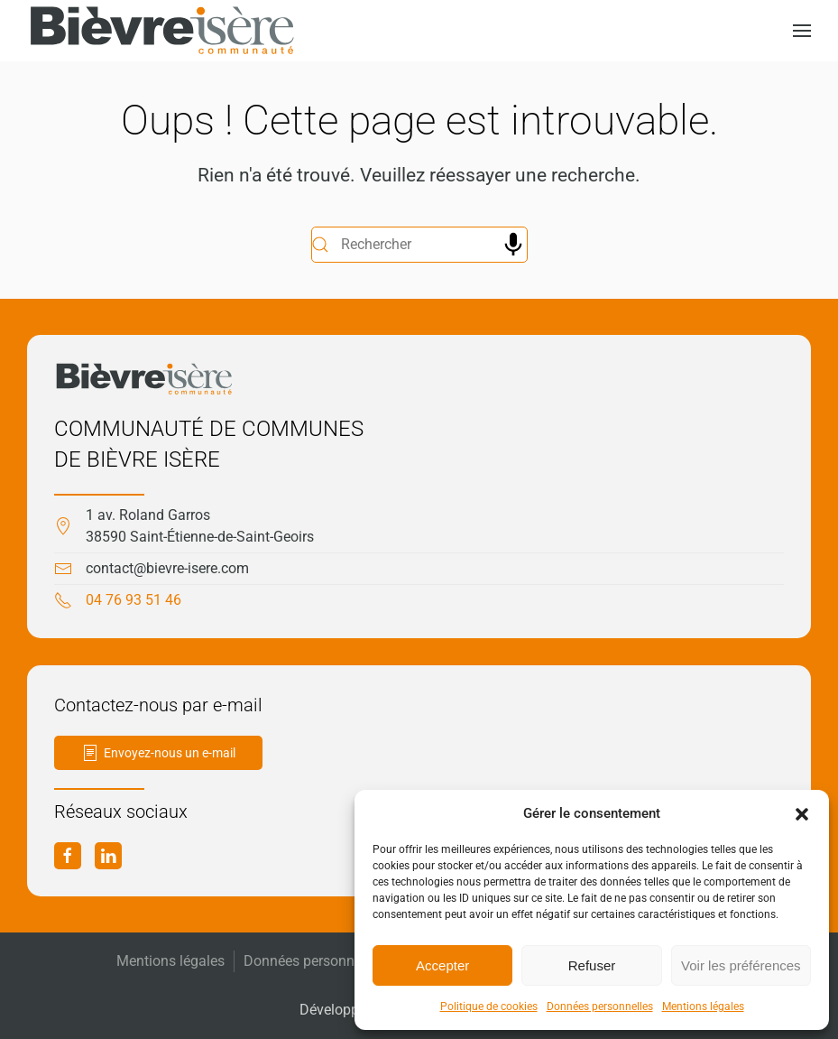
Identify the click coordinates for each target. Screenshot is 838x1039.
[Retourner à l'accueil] (162, 31)
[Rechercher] (419, 245)
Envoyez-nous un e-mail (158, 753)
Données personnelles (600, 1006)
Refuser (592, 965)
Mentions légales (703, 1006)
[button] (802, 813)
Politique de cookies (489, 1006)
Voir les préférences (741, 965)
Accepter (442, 965)
